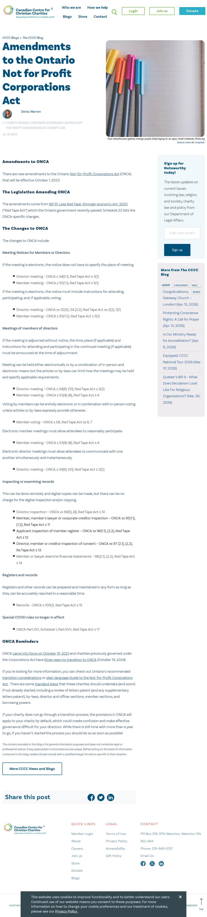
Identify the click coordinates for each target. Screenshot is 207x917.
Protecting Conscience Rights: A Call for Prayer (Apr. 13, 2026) (181, 319)
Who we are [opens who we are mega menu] (71, 7)
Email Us (147, 856)
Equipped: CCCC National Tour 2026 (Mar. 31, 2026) (182, 362)
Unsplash (200, 142)
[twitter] (101, 797)
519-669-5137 (162, 848)
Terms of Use (116, 834)
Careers (77, 848)
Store (82, 16)
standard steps (46, 684)
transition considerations (21, 678)
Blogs (67, 16)
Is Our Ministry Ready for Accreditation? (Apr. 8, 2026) (181, 340)
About (76, 841)
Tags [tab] (194, 285)
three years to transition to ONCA (70, 660)
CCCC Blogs (10, 38)
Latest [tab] (166, 285)
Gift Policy (114, 856)
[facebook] (91, 797)
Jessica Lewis (184, 142)
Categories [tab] (181, 285)
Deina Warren (31, 111)
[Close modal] (180, 896)
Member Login (82, 834)
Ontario (23, 123)
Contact (100, 16)
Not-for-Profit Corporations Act (94, 174)
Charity (11, 123)
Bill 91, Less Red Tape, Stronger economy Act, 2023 (88, 204)
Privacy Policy (116, 841)
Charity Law (56, 128)
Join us (76, 856)
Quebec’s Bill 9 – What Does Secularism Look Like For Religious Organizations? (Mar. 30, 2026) (181, 390)
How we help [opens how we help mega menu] (97, 7)
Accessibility (115, 848)
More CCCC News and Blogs (32, 769)
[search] (114, 12)
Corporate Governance (47, 123)
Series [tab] (196, 292)
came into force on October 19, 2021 (41, 653)
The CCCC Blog (32, 38)
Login (133, 11)
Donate (77, 870)
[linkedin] (110, 797)
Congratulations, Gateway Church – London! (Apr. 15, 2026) (180, 298)
